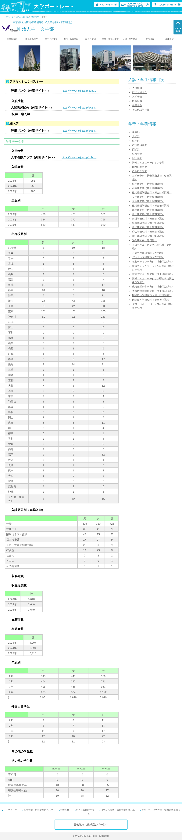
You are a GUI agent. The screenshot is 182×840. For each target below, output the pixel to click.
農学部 (136, 132)
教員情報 (150, 39)
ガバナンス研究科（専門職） (148, 257)
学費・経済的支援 (110, 39)
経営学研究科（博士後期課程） (149, 223)
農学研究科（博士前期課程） (148, 214)
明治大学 (35, 17)
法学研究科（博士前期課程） (148, 183)
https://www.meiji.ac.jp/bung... (79, 90)
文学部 (136, 136)
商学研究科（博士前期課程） (148, 188)
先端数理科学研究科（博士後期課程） (153, 291)
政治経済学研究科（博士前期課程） (152, 192)
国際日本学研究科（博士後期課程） (152, 299)
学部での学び (31, 39)
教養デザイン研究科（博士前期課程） (153, 261)
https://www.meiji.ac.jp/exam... (79, 107)
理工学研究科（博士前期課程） (149, 231)
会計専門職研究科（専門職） (148, 253)
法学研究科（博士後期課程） (148, 201)
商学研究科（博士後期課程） (148, 210)
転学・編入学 (139, 92)
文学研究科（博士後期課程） (148, 196)
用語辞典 (64, 810)
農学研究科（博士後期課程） (148, 227)
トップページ (7, 17)
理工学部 (137, 158)
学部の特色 (12, 39)
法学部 (136, 140)
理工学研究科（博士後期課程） (149, 236)
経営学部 (137, 153)
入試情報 (137, 88)
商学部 (136, 149)
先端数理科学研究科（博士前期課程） (153, 286)
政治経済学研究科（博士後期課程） (152, 205)
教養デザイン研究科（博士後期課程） (153, 274)
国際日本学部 (139, 167)
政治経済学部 (139, 145)
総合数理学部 (139, 171)
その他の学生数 (140, 109)
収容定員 (137, 101)
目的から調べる (22, 17)
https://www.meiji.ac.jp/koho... (79, 157)
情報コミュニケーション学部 (148, 162)
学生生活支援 (51, 39)
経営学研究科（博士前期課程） (149, 218)
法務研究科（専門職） (144, 240)
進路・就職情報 (71, 39)
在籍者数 (137, 105)
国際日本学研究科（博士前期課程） (152, 295)
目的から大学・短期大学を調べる (118, 810)
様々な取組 (90, 39)
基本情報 (169, 39)
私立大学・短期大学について (38, 810)
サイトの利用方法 (85, 810)
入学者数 (137, 96)
